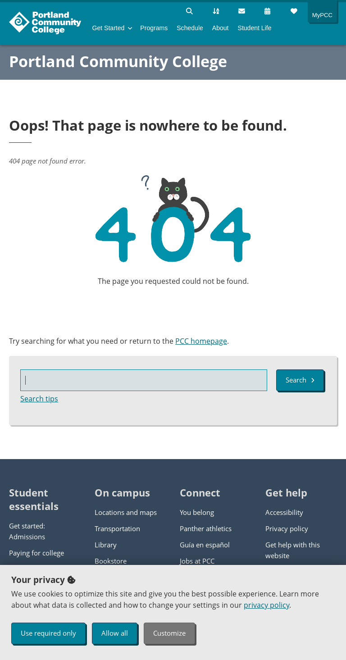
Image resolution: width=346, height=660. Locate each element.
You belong (197, 512)
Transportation (117, 528)
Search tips (39, 399)
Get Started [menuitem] (108, 28)
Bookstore (111, 560)
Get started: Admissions (27, 531)
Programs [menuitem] (154, 28)
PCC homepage (201, 341)
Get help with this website (292, 550)
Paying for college (36, 552)
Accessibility (284, 512)
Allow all (114, 632)
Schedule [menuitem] (190, 28)
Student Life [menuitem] (255, 28)
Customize (169, 632)
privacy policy (266, 605)
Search (300, 379)
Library (106, 544)
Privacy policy (286, 528)
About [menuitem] (220, 28)
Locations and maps (126, 512)
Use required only (48, 632)
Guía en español (205, 544)
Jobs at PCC (197, 560)
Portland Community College (118, 61)
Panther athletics (206, 528)
